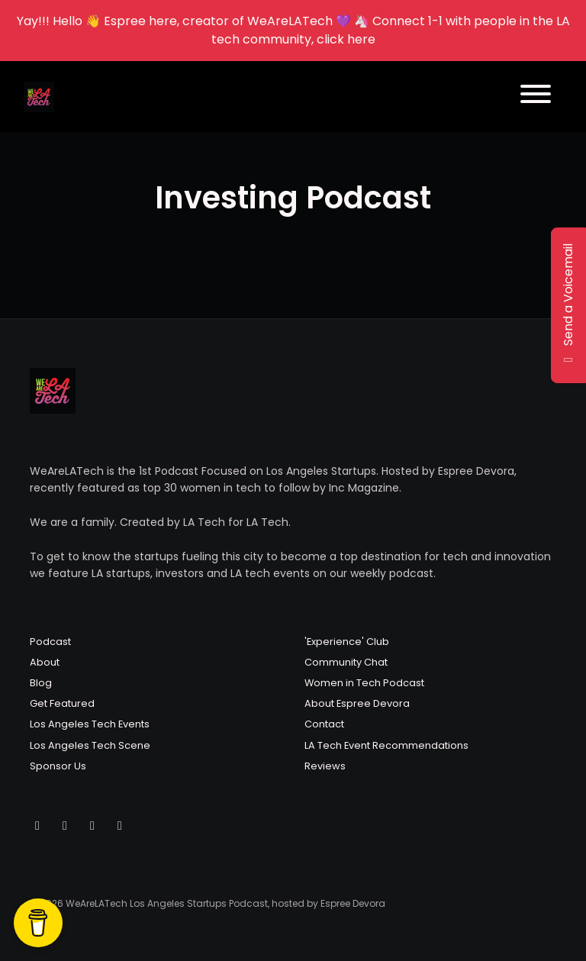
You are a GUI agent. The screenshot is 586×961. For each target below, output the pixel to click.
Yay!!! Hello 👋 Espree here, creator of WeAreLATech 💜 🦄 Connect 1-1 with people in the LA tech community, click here (293, 30)
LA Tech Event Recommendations (386, 745)
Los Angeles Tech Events (90, 724)
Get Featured (62, 703)
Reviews (325, 765)
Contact (324, 724)
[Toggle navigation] (535, 96)
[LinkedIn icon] (119, 826)
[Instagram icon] (64, 826)
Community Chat (346, 662)
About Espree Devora (357, 703)
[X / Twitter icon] (37, 826)
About (45, 662)
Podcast (50, 641)
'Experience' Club (346, 641)
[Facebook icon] (92, 826)
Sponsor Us (58, 765)
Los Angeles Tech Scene (90, 745)
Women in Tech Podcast (364, 682)
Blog (41, 682)
